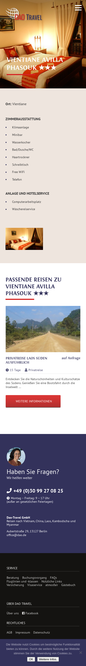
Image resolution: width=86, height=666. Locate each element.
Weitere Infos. (48, 659)
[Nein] (80, 652)
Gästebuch (68, 585)
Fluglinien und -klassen (22, 581)
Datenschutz (41, 632)
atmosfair (51, 585)
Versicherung (15, 585)
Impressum (22, 632)
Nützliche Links (51, 581)
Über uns (13, 613)
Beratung (13, 578)
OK (31, 659)
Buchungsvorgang (34, 578)
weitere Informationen (34, 401)
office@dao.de (16, 535)
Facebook (30, 613)
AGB (9, 632)
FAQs (53, 578)
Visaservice (34, 585)
